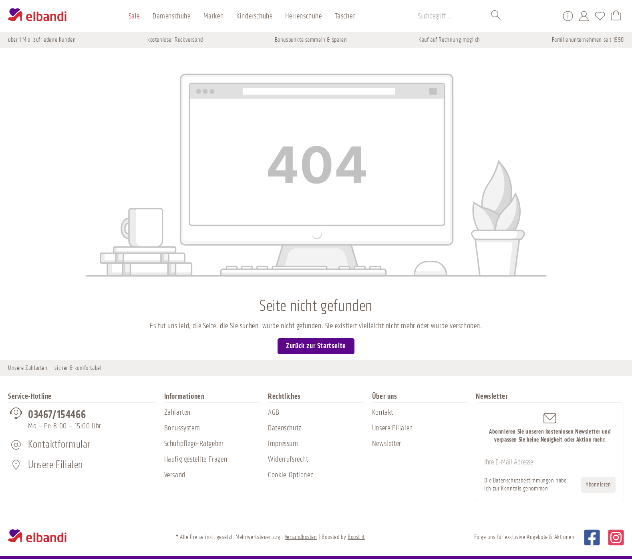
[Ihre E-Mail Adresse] (550, 462)
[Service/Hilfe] (568, 16)
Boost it (356, 537)
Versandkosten (301, 537)
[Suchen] (496, 16)
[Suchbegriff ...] (453, 16)
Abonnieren (598, 484)
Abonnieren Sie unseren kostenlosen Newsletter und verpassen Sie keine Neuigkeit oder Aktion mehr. (550, 427)
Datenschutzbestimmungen (523, 480)
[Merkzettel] (600, 16)
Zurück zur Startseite (316, 346)
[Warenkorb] (616, 16)
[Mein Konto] (584, 16)
